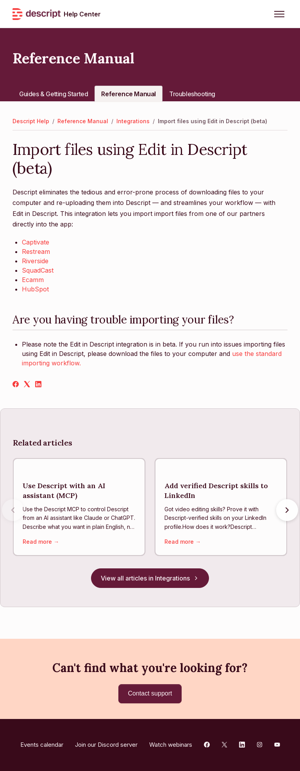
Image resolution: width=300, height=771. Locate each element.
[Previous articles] (13, 510)
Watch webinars (170, 744)
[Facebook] (15, 385)
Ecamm (33, 280)
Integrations (133, 121)
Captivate (35, 242)
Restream (36, 251)
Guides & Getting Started (53, 94)
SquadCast (38, 270)
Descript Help (30, 121)
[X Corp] (27, 385)
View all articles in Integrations (150, 578)
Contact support (150, 693)
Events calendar (41, 744)
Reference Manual (128, 94)
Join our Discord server (106, 744)
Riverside (35, 261)
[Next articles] (287, 510)
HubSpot (35, 289)
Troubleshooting (192, 94)
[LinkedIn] (38, 385)
